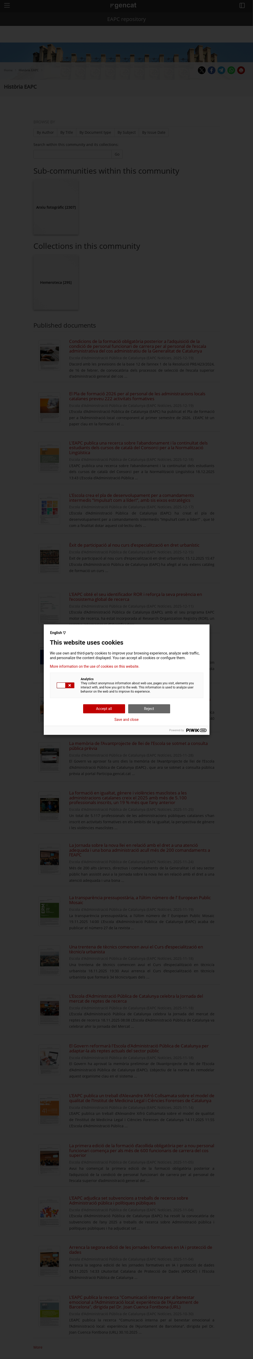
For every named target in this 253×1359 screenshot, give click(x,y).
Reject (149, 709)
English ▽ (58, 633)
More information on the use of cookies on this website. (95, 666)
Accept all (104, 709)
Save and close (126, 719)
